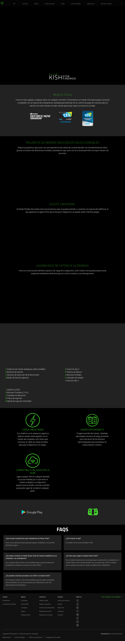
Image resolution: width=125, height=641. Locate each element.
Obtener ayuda (43, 600)
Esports (23, 611)
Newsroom (61, 607)
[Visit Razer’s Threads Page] (77, 607)
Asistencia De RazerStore (46, 607)
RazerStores (6, 600)
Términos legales (20, 637)
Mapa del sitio (7, 637)
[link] (2, 3)
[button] (122, 3)
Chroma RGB (24, 604)
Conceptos (24, 607)
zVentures (61, 611)
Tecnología (24, 600)
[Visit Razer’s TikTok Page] (77, 618)
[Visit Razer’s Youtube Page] (77, 614)
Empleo (60, 604)
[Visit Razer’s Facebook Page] (77, 600)
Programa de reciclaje (45, 615)
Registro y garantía (44, 604)
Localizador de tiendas (9, 604)
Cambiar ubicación (117, 634)
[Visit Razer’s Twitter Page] (77, 611)
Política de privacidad (35, 637)
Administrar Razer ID (45, 611)
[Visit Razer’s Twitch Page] (77, 621)
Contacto (60, 615)
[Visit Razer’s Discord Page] (77, 625)
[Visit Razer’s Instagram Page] (77, 604)
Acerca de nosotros (63, 600)
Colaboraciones (25, 615)
